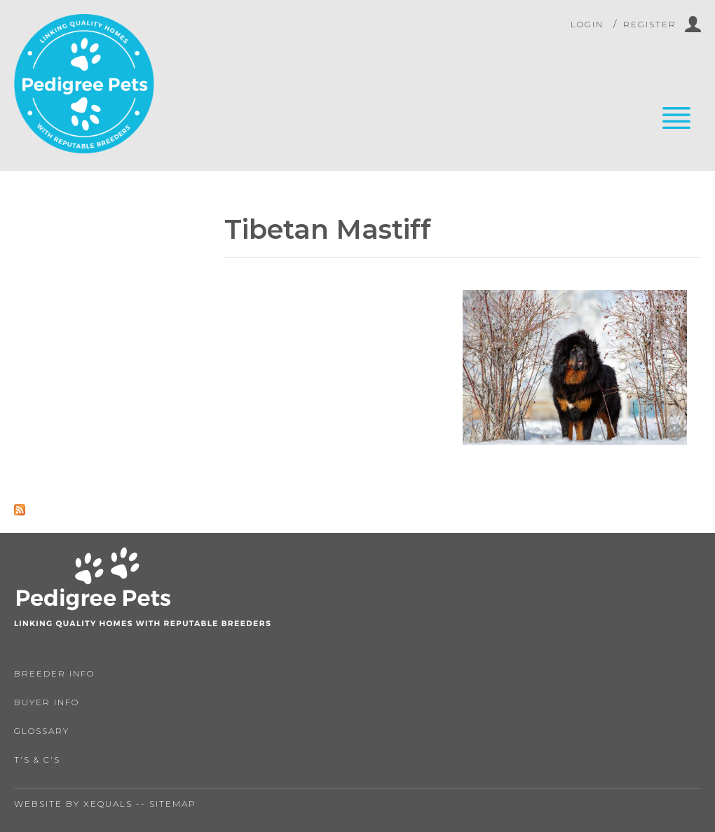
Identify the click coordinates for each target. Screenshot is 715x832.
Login (587, 24)
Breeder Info (54, 673)
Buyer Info (46, 702)
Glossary (41, 731)
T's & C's (37, 759)
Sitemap (172, 803)
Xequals (107, 803)
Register (649, 24)
